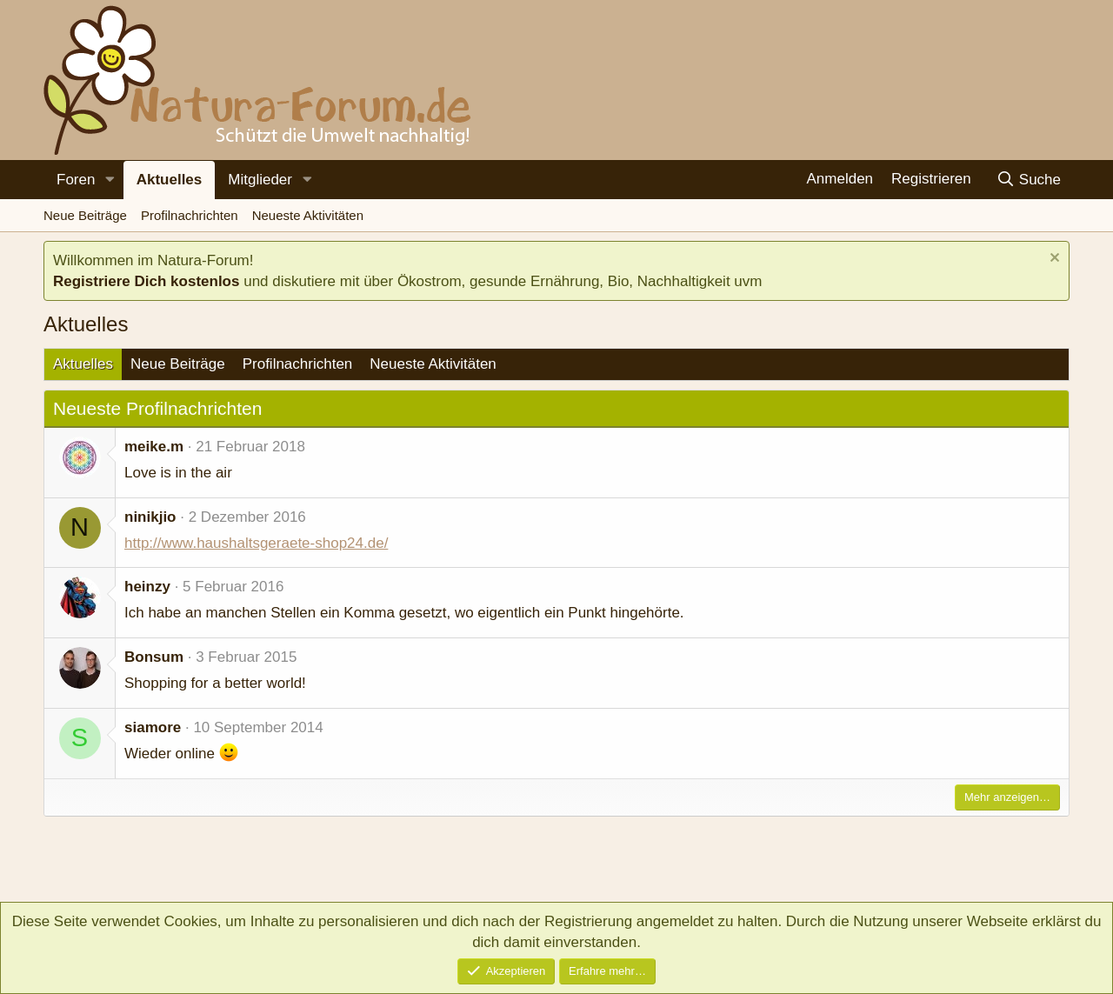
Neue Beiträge (85, 215)
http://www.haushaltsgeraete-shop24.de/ (256, 543)
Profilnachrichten (189, 215)
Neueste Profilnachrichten (157, 408)
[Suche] (1028, 179)
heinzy (147, 586)
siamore (152, 727)
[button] (110, 180)
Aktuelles (170, 179)
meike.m (153, 446)
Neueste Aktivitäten (307, 215)
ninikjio (150, 517)
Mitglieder (260, 179)
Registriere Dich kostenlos (146, 281)
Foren (76, 179)
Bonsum (153, 657)
